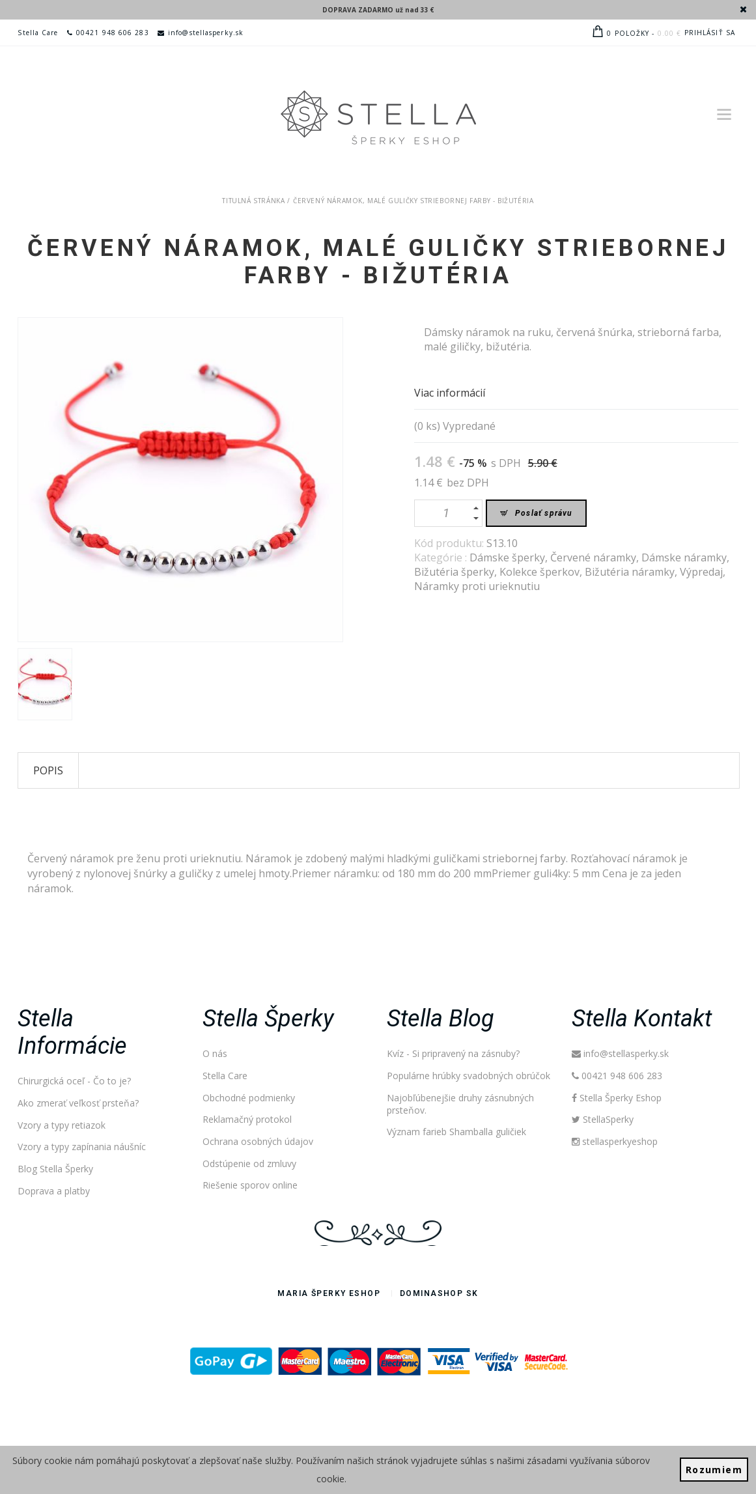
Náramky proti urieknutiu (477, 586)
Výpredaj (701, 572)
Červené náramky (593, 557)
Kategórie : (441, 557)
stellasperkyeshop (615, 1141)
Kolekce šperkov (539, 572)
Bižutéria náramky (630, 572)
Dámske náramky (684, 557)
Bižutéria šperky (454, 572)
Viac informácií (449, 393)
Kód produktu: (450, 543)
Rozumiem (714, 1469)
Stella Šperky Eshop (617, 1098)
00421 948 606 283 (107, 32)
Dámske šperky (507, 557)
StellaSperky (603, 1119)
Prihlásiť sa (709, 32)
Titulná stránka (253, 200)
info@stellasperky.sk (201, 32)
